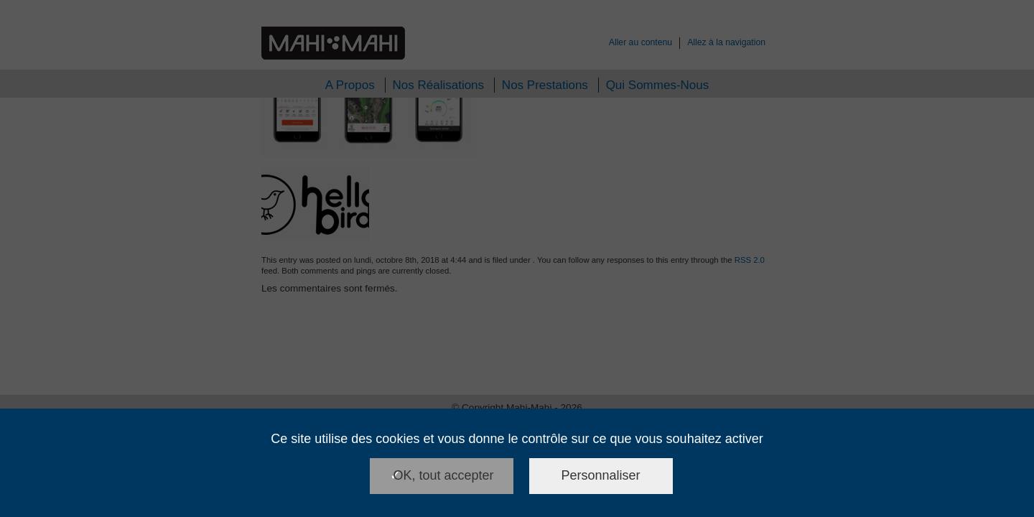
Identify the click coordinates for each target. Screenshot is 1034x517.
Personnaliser (601, 475)
